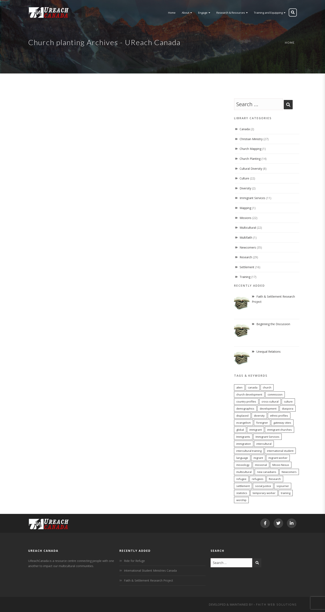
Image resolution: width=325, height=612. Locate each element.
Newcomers (248, 247)
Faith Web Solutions (276, 604)
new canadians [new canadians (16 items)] (266, 472)
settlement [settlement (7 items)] (243, 486)
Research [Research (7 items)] (275, 479)
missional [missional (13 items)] (261, 465)
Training (245, 277)
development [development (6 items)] (268, 408)
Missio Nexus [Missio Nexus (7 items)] (280, 465)
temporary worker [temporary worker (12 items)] (264, 493)
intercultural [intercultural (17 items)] (264, 444)
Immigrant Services (252, 198)
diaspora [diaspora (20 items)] (287, 408)
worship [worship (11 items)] (241, 500)
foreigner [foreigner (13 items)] (262, 422)
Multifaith (246, 237)
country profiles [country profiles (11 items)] (246, 401)
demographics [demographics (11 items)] (245, 408)
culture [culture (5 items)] (288, 401)
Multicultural (248, 228)
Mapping (245, 208)
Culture (244, 178)
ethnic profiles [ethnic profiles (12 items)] (279, 415)
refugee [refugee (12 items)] (241, 479)
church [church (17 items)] (267, 387)
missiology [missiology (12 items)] (243, 465)
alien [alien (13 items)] (239, 387)
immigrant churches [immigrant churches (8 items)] (279, 430)
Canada (245, 129)
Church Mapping (250, 149)
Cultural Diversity (251, 169)
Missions (245, 218)
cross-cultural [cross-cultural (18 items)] (270, 401)
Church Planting (250, 159)
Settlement (247, 267)
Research (246, 257)
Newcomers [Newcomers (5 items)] (289, 472)
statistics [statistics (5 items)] (241, 493)
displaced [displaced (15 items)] (242, 415)
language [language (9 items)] (242, 458)
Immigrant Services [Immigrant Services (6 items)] (267, 437)
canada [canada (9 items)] (252, 387)
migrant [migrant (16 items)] (258, 458)
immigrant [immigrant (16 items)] (255, 430)
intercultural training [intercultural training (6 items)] (249, 451)
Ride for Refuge (134, 561)
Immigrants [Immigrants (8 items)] (243, 437)
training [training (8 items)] (285, 493)
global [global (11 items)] (240, 430)
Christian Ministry (251, 139)
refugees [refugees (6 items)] (257, 479)
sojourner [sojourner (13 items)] (282, 486)
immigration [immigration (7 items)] (243, 444)
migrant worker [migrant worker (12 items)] (277, 458)
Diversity (245, 188)
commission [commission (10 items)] (275, 394)
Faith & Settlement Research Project (148, 580)
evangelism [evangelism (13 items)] (243, 422)
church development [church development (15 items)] (249, 394)
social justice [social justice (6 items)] (263, 486)
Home (290, 42)
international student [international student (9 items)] (280, 451)
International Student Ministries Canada (150, 570)
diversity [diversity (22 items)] (259, 415)
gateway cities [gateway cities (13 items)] (282, 422)
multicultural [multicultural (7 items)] (244, 472)
